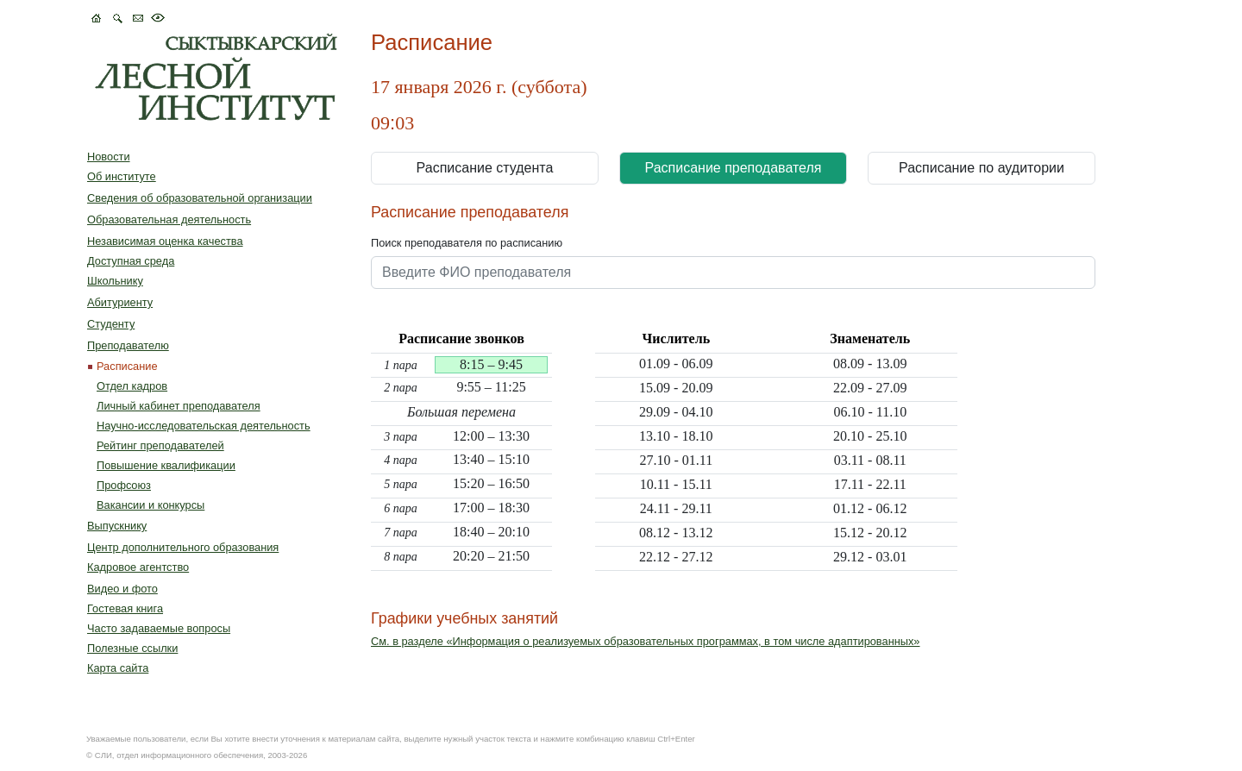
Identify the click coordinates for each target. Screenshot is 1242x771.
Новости (108, 156)
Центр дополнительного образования (183, 547)
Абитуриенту (120, 302)
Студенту (111, 323)
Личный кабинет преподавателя (178, 405)
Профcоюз (124, 485)
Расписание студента (485, 167)
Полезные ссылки (132, 648)
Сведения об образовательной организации (199, 197)
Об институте (121, 176)
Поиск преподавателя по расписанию (466, 242)
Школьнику (115, 280)
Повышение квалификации (166, 465)
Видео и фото (122, 588)
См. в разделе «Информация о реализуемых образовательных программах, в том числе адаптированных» (645, 641)
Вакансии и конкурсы (150, 504)
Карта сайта (117, 667)
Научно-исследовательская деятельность (203, 425)
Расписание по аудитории (981, 167)
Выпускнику (117, 525)
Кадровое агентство (138, 567)
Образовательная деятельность (169, 219)
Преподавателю (128, 345)
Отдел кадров (132, 385)
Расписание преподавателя (733, 167)
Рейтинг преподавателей (160, 445)
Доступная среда (130, 260)
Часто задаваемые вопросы (158, 628)
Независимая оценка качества (165, 241)
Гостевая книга (125, 608)
